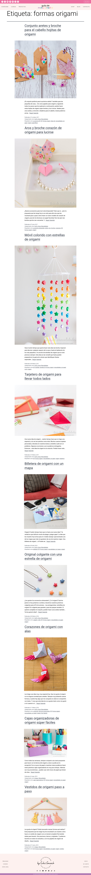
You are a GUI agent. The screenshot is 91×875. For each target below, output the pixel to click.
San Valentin (44, 713)
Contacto (86, 6)
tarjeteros (62, 458)
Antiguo (36, 778)
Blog (78, 6)
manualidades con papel (60, 367)
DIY (41, 120)
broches (53, 228)
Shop (72, 6)
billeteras (35, 549)
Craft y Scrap (37, 119)
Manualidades (44, 119)
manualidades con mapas (54, 549)
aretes (46, 228)
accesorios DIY (36, 120)
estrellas (37, 367)
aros (50, 228)
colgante (35, 619)
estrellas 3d (43, 367)
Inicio (85, 860)
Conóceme (4, 6)
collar (39, 619)
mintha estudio (54, 873)
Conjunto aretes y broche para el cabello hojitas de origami (43, 30)
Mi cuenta (84, 863)
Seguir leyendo (33, 113)
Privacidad (7, 860)
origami (29, 122)
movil (26, 369)
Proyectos (22, 6)
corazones (58, 228)
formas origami (46, 120)
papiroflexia (35, 122)
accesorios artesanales (38, 228)
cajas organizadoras (38, 779)
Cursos (13, 6)
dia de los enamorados (44, 711)
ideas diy (53, 120)
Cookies (7, 863)
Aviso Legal (7, 867)
